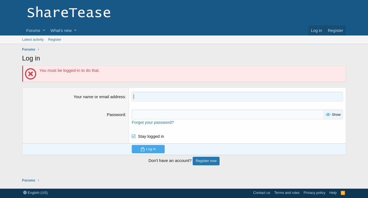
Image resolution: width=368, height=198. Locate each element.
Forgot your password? (153, 122)
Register (54, 39)
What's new (61, 30)
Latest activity (33, 39)
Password (116, 114)
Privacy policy (314, 193)
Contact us (261, 193)
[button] (43, 30)
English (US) (35, 193)
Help (333, 193)
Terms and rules (286, 193)
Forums (33, 30)
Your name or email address (99, 96)
